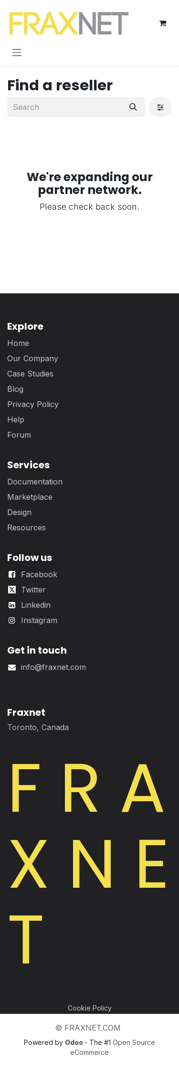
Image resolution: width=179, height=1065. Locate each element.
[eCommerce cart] (162, 22)
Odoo (74, 1042)
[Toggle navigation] (16, 52)
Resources (26, 527)
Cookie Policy (90, 1008)
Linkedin (36, 605)
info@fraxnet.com (53, 667)
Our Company (32, 358)
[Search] (133, 107)
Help (15, 419)
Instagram (39, 620)
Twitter (33, 589)
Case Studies (30, 373)
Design (19, 512)
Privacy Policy (33, 404)
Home (18, 343)
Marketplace (30, 497)
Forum (19, 435)
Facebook (39, 574)
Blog (15, 389)
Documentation (35, 481)
